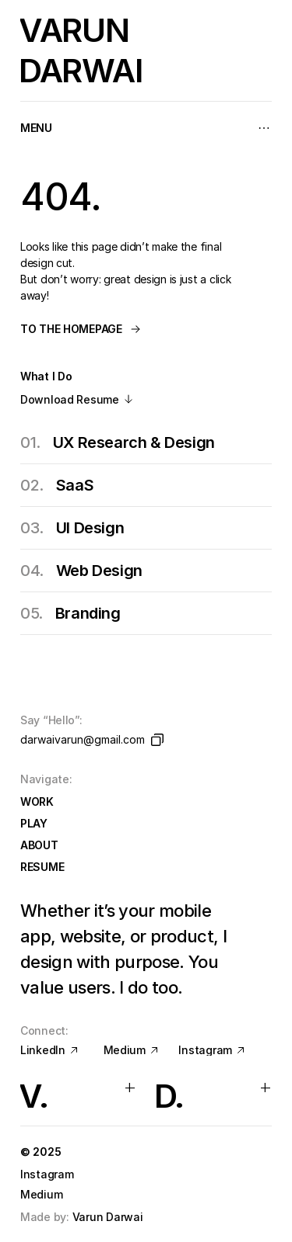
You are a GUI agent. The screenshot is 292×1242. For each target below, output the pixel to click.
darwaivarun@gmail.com (82, 739)
